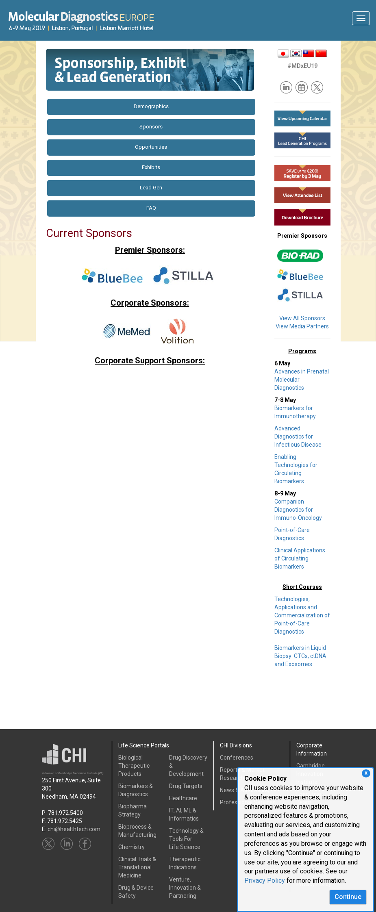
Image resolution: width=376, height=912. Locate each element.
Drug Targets (185, 786)
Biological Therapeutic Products (134, 765)
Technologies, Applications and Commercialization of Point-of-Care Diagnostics (302, 615)
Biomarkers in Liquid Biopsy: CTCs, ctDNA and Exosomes (300, 656)
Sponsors (151, 127)
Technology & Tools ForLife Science (186, 838)
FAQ (151, 208)
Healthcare (183, 798)
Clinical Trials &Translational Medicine (137, 867)
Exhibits (151, 167)
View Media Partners (302, 326)
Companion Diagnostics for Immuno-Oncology (298, 509)
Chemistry (131, 847)
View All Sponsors (302, 318)
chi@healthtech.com (74, 829)
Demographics (151, 106)
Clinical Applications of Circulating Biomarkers (299, 558)
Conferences (236, 757)
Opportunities (151, 147)
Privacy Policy (264, 880)
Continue (348, 897)
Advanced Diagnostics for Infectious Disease (298, 436)
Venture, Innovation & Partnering (185, 887)
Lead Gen (151, 188)
